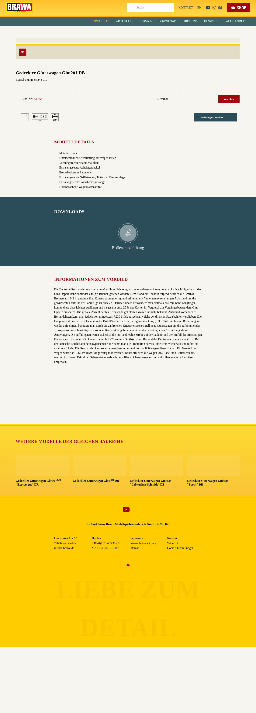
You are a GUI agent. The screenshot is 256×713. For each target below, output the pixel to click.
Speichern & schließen (128, 60)
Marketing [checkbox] (112, 30)
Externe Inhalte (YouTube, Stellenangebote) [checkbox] (112, 39)
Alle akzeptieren (128, 49)
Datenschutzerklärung (160, 86)
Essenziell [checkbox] (94, 30)
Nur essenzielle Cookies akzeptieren (128, 70)
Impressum (141, 86)
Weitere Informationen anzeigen (128, 78)
